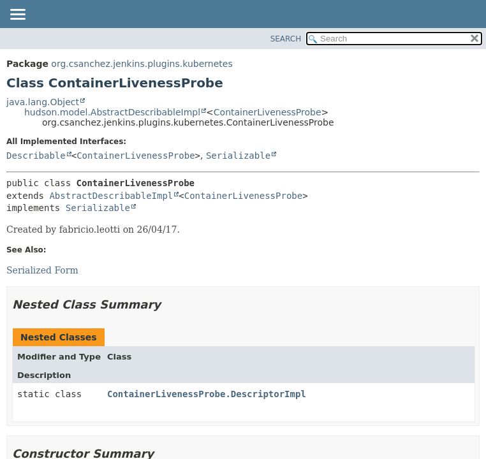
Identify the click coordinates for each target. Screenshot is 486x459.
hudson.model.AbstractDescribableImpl (112, 112)
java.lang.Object (42, 102)
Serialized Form (42, 270)
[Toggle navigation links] (17, 15)
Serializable (238, 155)
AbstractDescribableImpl (111, 196)
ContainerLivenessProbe (267, 112)
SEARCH (286, 38)
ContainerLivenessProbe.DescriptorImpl (206, 394)
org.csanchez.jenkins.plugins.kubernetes (141, 64)
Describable (36, 155)
